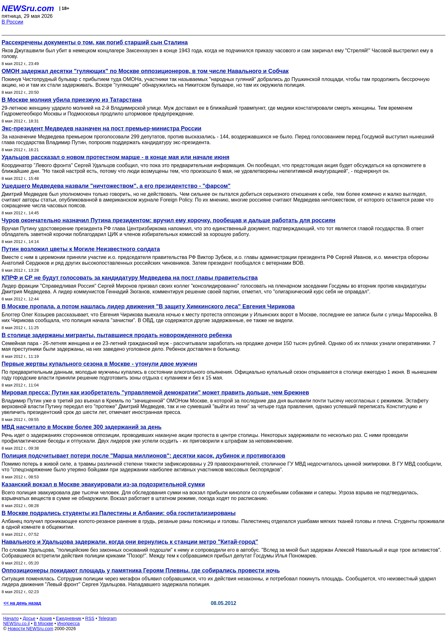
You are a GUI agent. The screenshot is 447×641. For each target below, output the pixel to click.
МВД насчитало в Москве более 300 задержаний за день (82, 427)
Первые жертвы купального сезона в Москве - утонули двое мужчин (99, 364)
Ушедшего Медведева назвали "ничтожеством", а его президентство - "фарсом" (116, 186)
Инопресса (68, 623)
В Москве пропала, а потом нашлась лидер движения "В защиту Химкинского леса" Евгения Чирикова (148, 306)
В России (12, 22)
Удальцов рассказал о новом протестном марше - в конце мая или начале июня (115, 157)
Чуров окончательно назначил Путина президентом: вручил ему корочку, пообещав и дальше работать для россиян (168, 220)
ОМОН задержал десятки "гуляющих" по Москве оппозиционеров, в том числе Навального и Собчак (145, 71)
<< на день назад (22, 603)
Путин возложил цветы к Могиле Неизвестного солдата (81, 249)
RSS (89, 618)
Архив (46, 618)
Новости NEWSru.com (30, 628)
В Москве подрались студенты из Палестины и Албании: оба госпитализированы (119, 513)
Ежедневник (68, 618)
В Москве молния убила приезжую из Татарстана (72, 100)
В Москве (43, 623)
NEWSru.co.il (16, 623)
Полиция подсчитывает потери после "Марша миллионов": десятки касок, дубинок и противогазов (143, 456)
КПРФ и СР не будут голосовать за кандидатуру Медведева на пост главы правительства (130, 278)
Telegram (107, 618)
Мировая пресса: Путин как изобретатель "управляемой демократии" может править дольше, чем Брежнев (155, 392)
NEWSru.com (28, 8)
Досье (29, 618)
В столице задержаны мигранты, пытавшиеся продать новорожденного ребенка (117, 335)
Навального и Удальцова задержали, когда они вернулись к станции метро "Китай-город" (130, 542)
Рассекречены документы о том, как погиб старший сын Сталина (95, 42)
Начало (11, 618)
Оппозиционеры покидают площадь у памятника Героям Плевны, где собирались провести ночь (141, 570)
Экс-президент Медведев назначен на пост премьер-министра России (101, 128)
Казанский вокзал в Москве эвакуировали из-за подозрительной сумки (103, 484)
